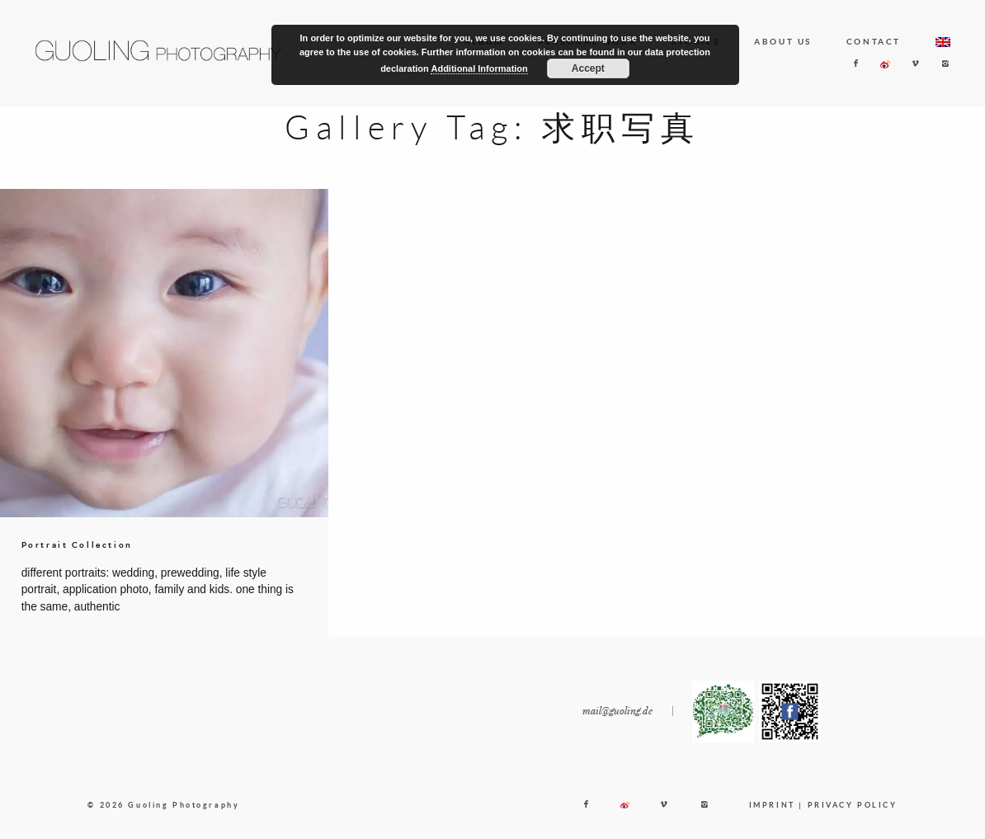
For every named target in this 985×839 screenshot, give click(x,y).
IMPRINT (772, 814)
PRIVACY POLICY (853, 814)
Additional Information (479, 68)
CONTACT (873, 41)
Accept (588, 68)
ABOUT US (783, 41)
